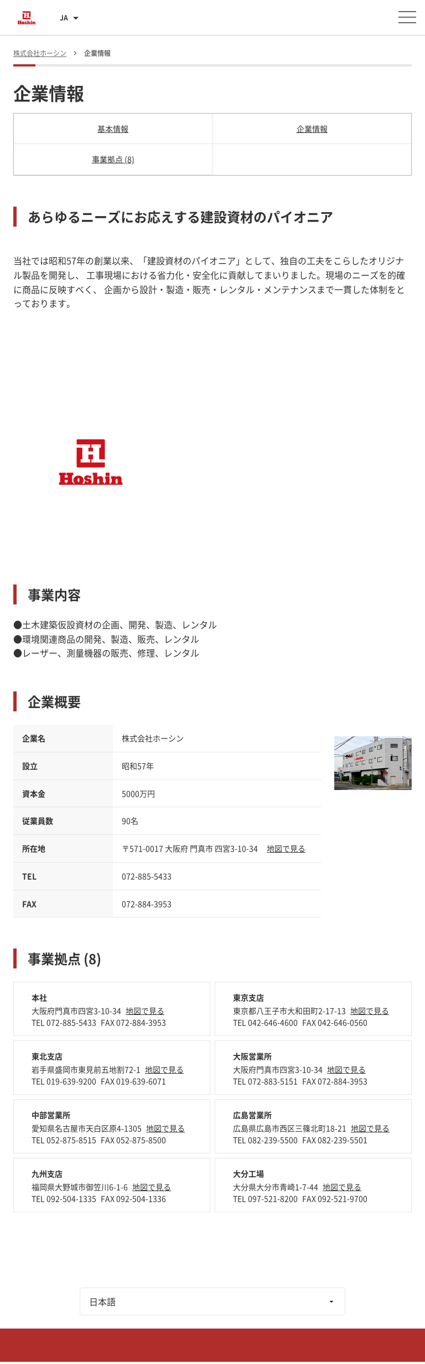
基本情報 (112, 128)
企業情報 (312, 128)
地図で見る (286, 848)
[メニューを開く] (407, 17)
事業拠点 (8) (113, 159)
